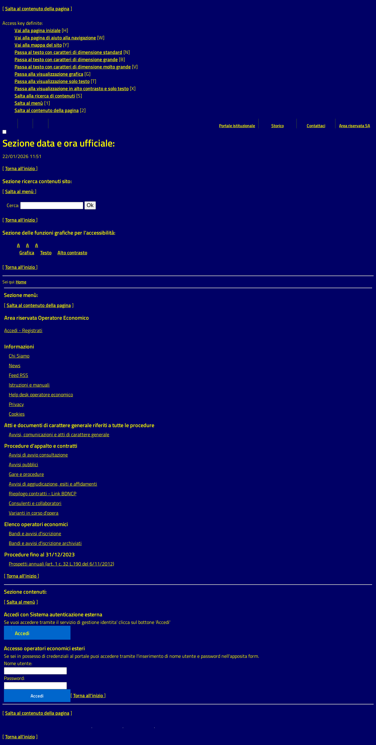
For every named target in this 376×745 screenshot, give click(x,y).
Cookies (17, 413)
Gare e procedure (26, 474)
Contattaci (316, 125)
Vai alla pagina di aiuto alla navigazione (55, 37)
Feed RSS (18, 375)
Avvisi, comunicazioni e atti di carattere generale (59, 434)
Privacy (16, 404)
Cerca (12, 205)
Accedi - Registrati (23, 330)
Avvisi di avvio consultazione (38, 454)
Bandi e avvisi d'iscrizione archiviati (45, 543)
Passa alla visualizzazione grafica (49, 73)
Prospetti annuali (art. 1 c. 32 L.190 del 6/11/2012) (61, 563)
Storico (277, 125)
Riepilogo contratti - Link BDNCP (42, 493)
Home (21, 282)
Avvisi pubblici (23, 464)
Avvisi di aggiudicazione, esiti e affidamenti (53, 483)
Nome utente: (18, 663)
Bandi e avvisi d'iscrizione (35, 533)
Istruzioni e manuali (29, 384)
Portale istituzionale (237, 125)
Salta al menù (29, 103)
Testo (45, 252)
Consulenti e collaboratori (35, 503)
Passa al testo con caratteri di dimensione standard (68, 52)
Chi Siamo (19, 355)
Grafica (26, 252)
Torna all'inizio (20, 168)
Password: (14, 678)
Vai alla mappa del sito (38, 44)
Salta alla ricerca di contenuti (45, 95)
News (14, 365)
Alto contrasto (72, 252)
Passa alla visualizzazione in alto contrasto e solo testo (72, 88)
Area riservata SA (354, 125)
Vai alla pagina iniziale (37, 30)
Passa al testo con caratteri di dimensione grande (66, 59)
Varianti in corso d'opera (33, 512)
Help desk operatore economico (41, 394)
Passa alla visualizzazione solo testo (52, 81)
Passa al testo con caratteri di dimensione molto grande (73, 66)
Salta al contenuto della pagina (37, 8)
